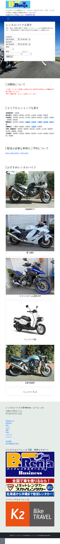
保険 (7, 430)
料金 (7, 425)
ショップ (9, 434)
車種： (14, 52)
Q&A (7, 432)
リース (8, 428)
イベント (9, 437)
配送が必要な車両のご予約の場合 (17, 153)
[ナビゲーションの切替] (8, 19)
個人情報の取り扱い (12, 443)
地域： (10, 48)
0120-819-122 (30, 15)
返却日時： (18, 43)
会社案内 (9, 441)
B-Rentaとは (10, 421)
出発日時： (18, 38)
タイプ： (27, 52)
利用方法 (9, 423)
